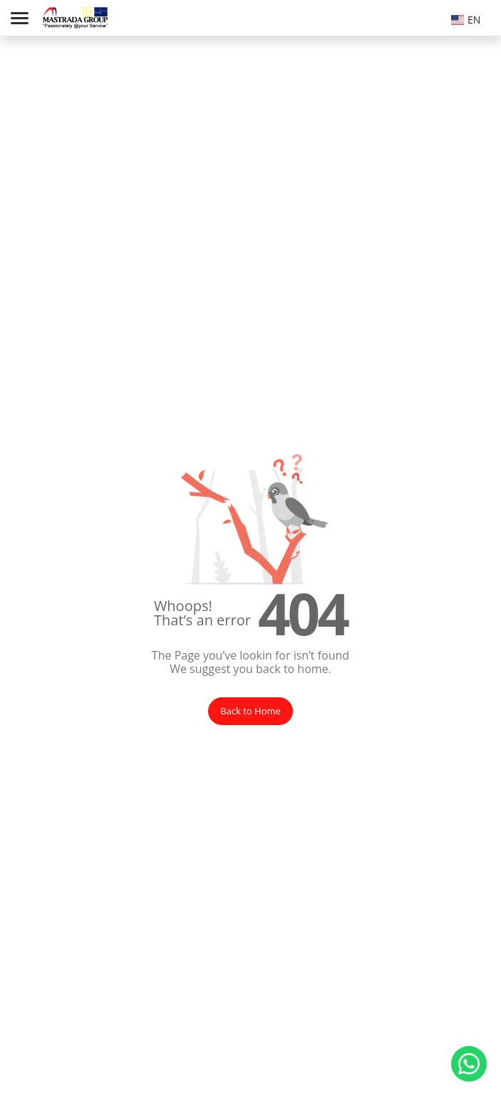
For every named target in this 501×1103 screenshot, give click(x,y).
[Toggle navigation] (20, 18)
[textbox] (469, 20)
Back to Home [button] (250, 710)
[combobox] (469, 18)
